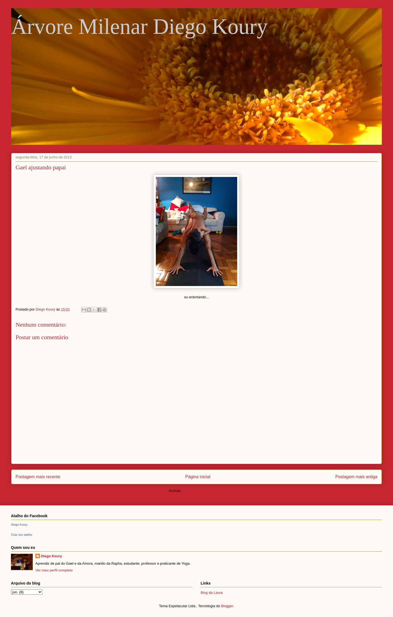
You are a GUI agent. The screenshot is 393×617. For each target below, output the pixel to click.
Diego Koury (19, 524)
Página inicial (197, 476)
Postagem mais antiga (356, 476)
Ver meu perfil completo (54, 570)
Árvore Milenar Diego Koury (139, 26)
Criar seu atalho (21, 534)
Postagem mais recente (38, 476)
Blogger (227, 606)
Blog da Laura (212, 593)
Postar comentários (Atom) (203, 491)
